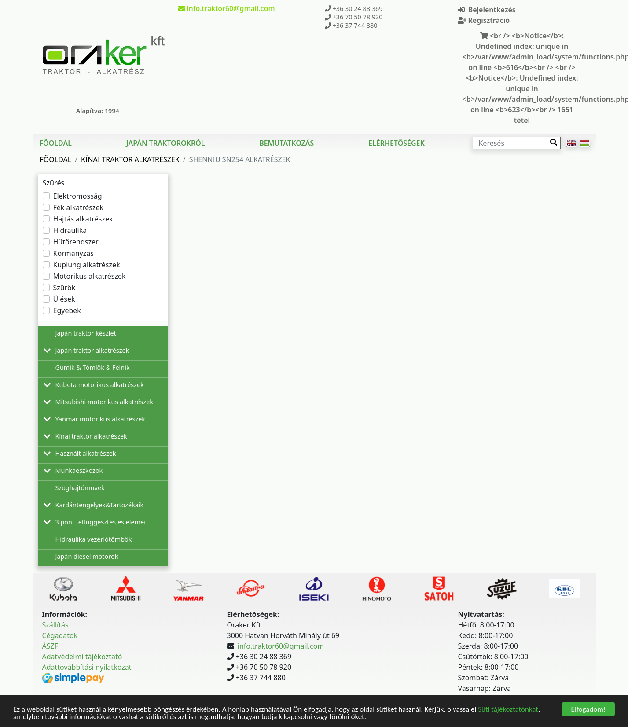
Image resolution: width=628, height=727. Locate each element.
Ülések (64, 299)
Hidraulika (70, 230)
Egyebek (67, 310)
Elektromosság (77, 196)
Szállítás (55, 625)
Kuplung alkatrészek (86, 264)
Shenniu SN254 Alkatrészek (239, 159)
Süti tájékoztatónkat (508, 709)
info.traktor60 (226, 8)
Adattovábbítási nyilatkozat (87, 667)
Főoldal (56, 143)
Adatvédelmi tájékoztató (82, 656)
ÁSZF (50, 646)
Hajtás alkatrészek (83, 219)
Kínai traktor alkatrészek (130, 159)
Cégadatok (60, 635)
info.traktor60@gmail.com (281, 646)
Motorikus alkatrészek (89, 276)
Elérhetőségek (396, 143)
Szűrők (64, 287)
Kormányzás (73, 253)
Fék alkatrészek (78, 207)
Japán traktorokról (165, 143)
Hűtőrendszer (76, 242)
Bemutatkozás (286, 143)
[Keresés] (517, 143)
